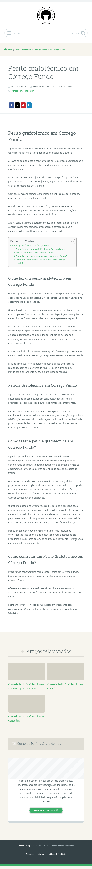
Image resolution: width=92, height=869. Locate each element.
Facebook (29, 857)
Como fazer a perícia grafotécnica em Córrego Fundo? (36, 258)
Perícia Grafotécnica (23, 91)
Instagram (40, 857)
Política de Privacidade (57, 857)
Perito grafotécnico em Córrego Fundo (30, 245)
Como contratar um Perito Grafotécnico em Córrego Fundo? (38, 265)
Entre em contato (44, 813)
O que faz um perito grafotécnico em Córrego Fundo (38, 249)
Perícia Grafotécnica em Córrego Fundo (33, 252)
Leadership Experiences (28, 849)
